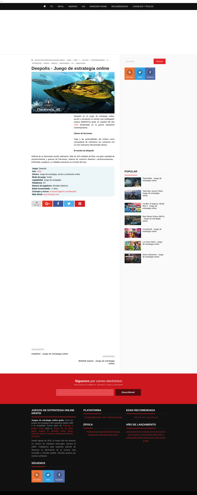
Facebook (150, 74)
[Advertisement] (98, 32)
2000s (69, 60)
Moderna (92, 428)
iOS (83, 6)
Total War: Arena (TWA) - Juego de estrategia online (153, 193)
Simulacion (80, 63)
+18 (156, 410)
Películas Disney (38, 426)
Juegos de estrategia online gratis (49, 60)
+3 (135, 410)
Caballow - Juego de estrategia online (49, 354)
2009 (149, 428)
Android (72, 6)
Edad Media (113, 425)
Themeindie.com (100, 490)
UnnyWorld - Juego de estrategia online (152, 230)
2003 (146, 431)
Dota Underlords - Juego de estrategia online (153, 256)
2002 (152, 431)
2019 (128, 425)
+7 (138, 410)
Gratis (46, 63)
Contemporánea (104, 428)
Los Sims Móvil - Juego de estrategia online (152, 243)
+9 (142, 410)
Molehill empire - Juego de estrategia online (96, 355)
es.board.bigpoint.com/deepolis (63, 191)
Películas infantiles (55, 426)
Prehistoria (91, 425)
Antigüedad (102, 425)
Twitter (140, 74)
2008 (75, 60)
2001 (157, 431)
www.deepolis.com (51, 194)
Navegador (64, 63)
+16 (151, 410)
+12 (146, 410)
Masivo (54, 63)
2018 (134, 425)
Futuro (115, 428)
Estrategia (36, 63)
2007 (160, 428)
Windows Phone (98, 6)
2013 (163, 425)
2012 (131, 428)
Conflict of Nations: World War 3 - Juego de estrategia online (153, 206)
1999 (146, 434)
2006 (128, 431)
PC (73, 63)
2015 (152, 425)
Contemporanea (98, 60)
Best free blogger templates (119, 490)
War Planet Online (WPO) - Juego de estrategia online (153, 218)
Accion (85, 60)
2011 (137, 428)
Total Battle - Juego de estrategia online (152, 179)
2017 (140, 425)
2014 (157, 425)
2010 (143, 428)
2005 (134, 431)
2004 (140, 431)
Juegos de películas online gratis (56, 424)
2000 (163, 431)
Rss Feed (129, 74)
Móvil (91, 410)
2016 (146, 425)
